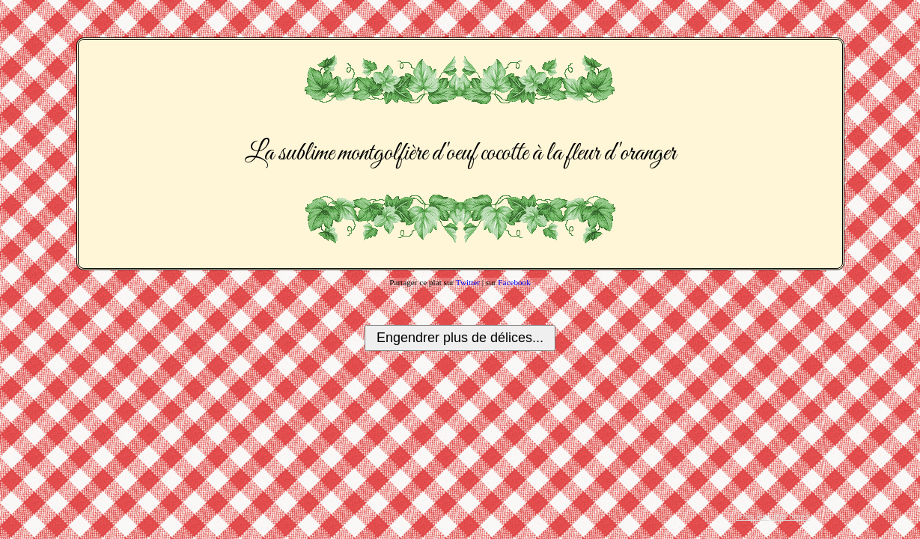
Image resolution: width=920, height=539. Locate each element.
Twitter (468, 282)
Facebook (514, 282)
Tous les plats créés (772, 516)
